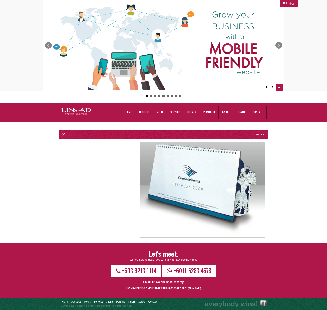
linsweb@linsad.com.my (168, 282)
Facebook (263, 303)
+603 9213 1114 (136, 270)
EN (285, 3)
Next (278, 45)
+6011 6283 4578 (189, 270)
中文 (291, 3)
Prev (48, 45)
